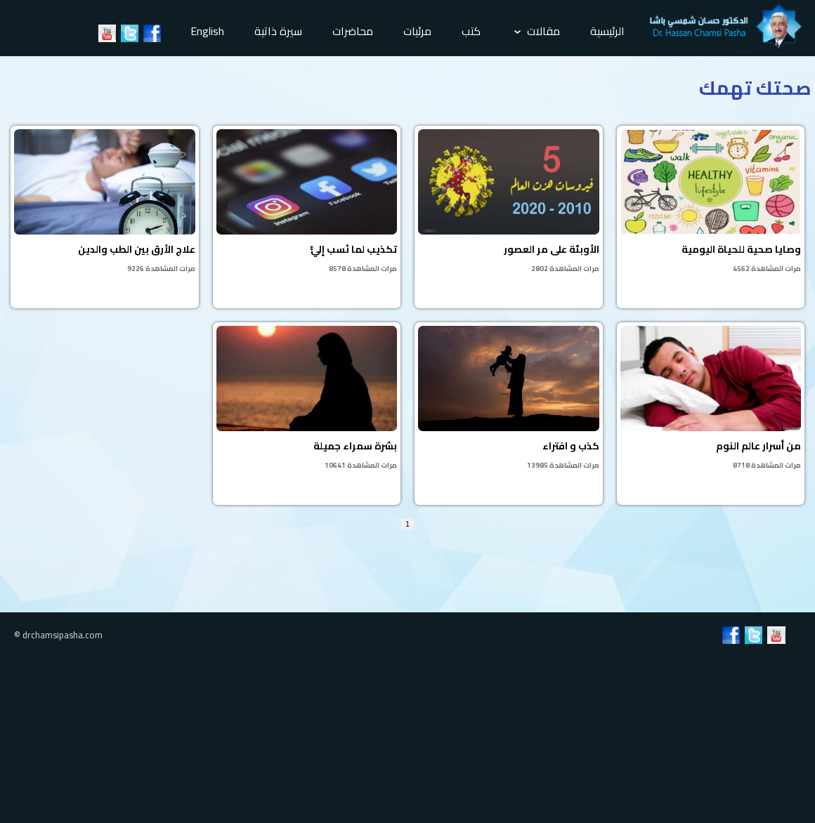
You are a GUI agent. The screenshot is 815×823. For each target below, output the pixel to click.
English (207, 30)
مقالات (537, 30)
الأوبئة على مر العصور (508, 202)
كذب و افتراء (508, 399)
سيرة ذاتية (278, 30)
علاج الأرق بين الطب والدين (104, 202)
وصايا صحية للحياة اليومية (711, 202)
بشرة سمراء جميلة (307, 399)
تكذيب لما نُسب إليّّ (307, 202)
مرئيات (417, 30)
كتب (471, 30)
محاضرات (352, 30)
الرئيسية (607, 30)
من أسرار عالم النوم (711, 399)
